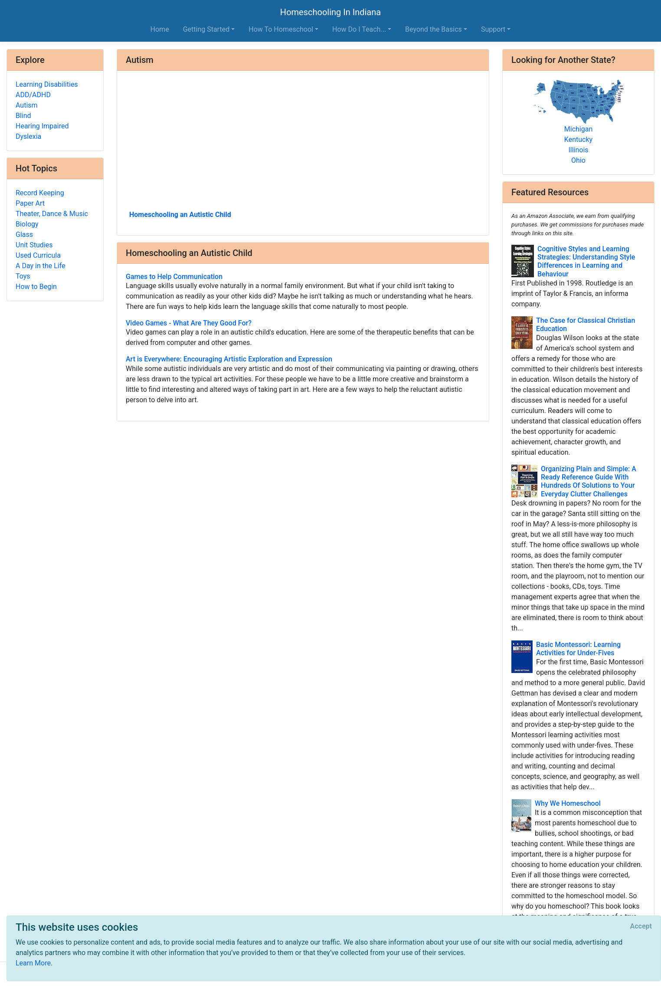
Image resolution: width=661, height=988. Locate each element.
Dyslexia (28, 136)
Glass (24, 234)
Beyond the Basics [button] (433, 29)
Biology (27, 224)
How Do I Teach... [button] (359, 29)
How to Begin (36, 286)
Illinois (578, 150)
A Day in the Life (40, 266)
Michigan (578, 129)
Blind (23, 116)
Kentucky (578, 139)
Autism (27, 105)
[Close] (641, 926)
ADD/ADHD (33, 95)
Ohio (578, 160)
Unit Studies (34, 245)
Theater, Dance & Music (52, 214)
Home (160, 29)
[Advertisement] (303, 143)
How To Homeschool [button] (281, 29)
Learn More (33, 963)
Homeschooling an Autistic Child (180, 214)
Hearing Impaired (42, 126)
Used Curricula (38, 255)
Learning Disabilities (47, 84)
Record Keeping (40, 193)
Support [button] (493, 29)
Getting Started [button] (206, 29)
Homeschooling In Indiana (330, 12)
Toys (23, 276)
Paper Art (30, 203)
